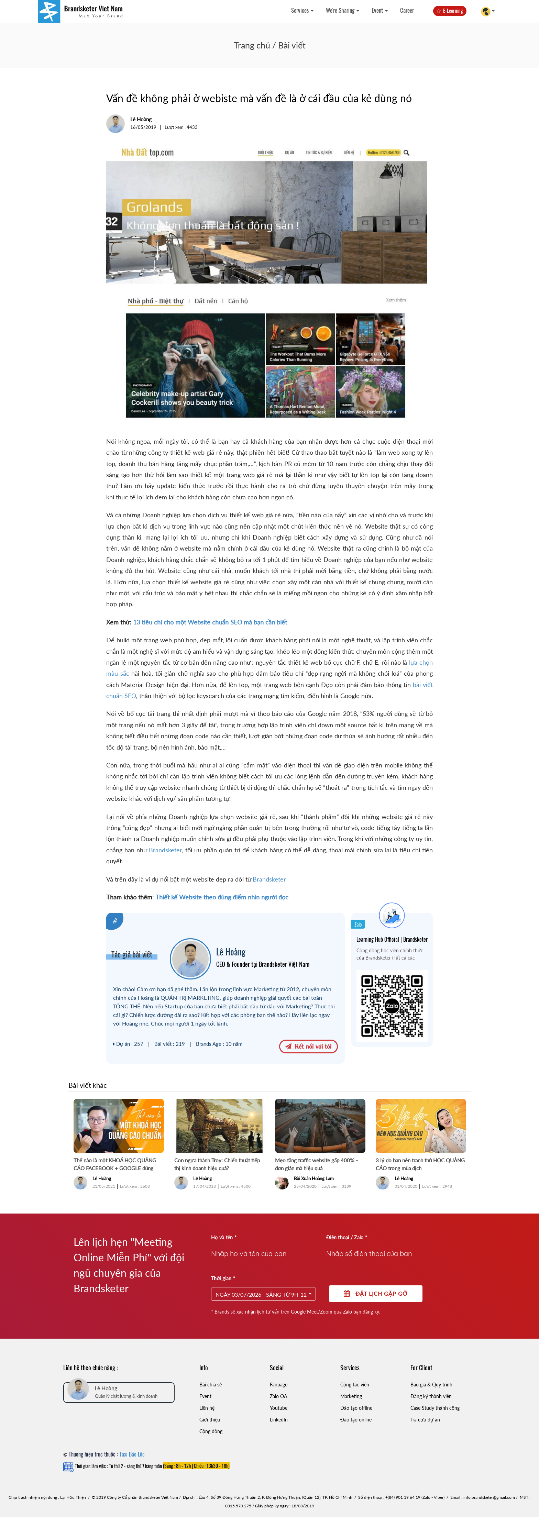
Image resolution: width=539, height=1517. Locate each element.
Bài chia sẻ (210, 1384)
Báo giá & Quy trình (431, 1384)
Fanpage (278, 1384)
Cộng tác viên (354, 1384)
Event (380, 10)
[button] (263, 1294)
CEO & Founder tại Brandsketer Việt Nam (262, 964)
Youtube (278, 1408)
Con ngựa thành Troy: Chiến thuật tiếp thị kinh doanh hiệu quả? (217, 1164)
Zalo (358, 924)
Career (407, 10)
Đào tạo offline (356, 1408)
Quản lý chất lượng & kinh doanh (126, 1396)
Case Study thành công (435, 1408)
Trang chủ (252, 45)
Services (302, 10)
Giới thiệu (209, 1419)
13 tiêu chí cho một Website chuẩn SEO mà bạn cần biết (210, 622)
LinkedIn (279, 1419)
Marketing (351, 1396)
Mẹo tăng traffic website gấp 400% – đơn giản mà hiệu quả (317, 1164)
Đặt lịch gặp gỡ (376, 1293)
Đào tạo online (356, 1419)
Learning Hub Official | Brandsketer (392, 939)
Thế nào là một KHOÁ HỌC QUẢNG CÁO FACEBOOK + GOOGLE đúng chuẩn (115, 1164)
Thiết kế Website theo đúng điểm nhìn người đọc (221, 897)
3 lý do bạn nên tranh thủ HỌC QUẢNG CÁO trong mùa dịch (420, 1164)
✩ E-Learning (450, 10)
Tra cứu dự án (425, 1419)
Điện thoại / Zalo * (346, 1237)
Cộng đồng (210, 1431)
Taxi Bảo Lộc (132, 1454)
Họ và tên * (223, 1237)
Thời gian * (223, 1278)
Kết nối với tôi (308, 1046)
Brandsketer (165, 850)
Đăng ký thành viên (431, 1396)
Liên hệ (206, 1408)
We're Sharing (342, 10)
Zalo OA (278, 1396)
